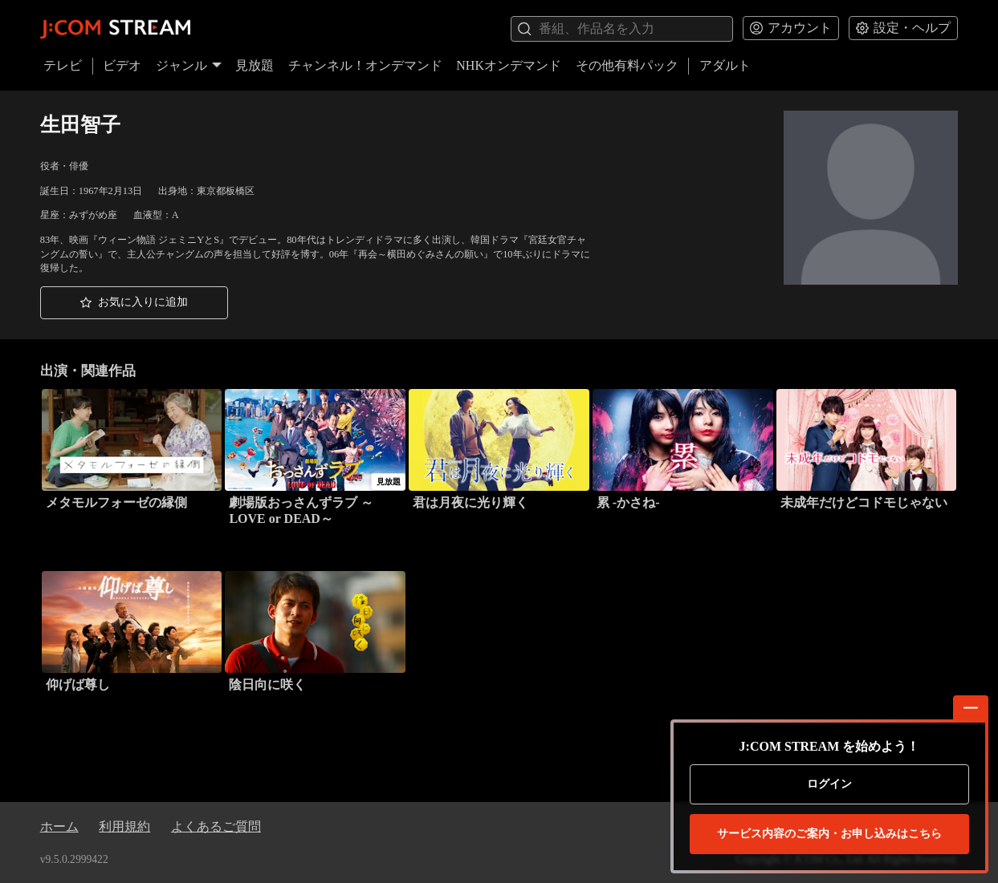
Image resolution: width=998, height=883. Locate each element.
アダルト (725, 65)
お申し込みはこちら (829, 834)
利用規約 (124, 826)
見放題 (254, 65)
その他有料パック (627, 65)
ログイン (829, 784)
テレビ (62, 65)
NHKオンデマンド (508, 65)
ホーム (59, 826)
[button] (134, 302)
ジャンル (189, 65)
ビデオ (122, 65)
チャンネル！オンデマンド (365, 65)
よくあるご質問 (216, 826)
